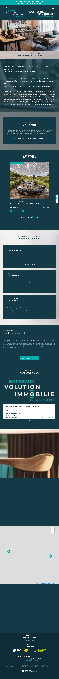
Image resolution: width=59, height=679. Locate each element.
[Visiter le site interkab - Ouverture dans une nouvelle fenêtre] (38, 650)
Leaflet (36, 584)
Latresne (37, 104)
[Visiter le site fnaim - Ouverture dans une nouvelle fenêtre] (26, 650)
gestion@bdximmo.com (14, 413)
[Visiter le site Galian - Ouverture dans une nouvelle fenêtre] (17, 650)
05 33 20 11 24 (12, 411)
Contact (57, 199)
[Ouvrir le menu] (52, 8)
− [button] (53, 531)
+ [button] (53, 528)
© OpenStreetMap (50, 584)
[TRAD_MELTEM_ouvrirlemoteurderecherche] (6, 8)
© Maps (42, 584)
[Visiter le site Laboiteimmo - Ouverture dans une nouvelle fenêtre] (29, 673)
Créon (42, 104)
